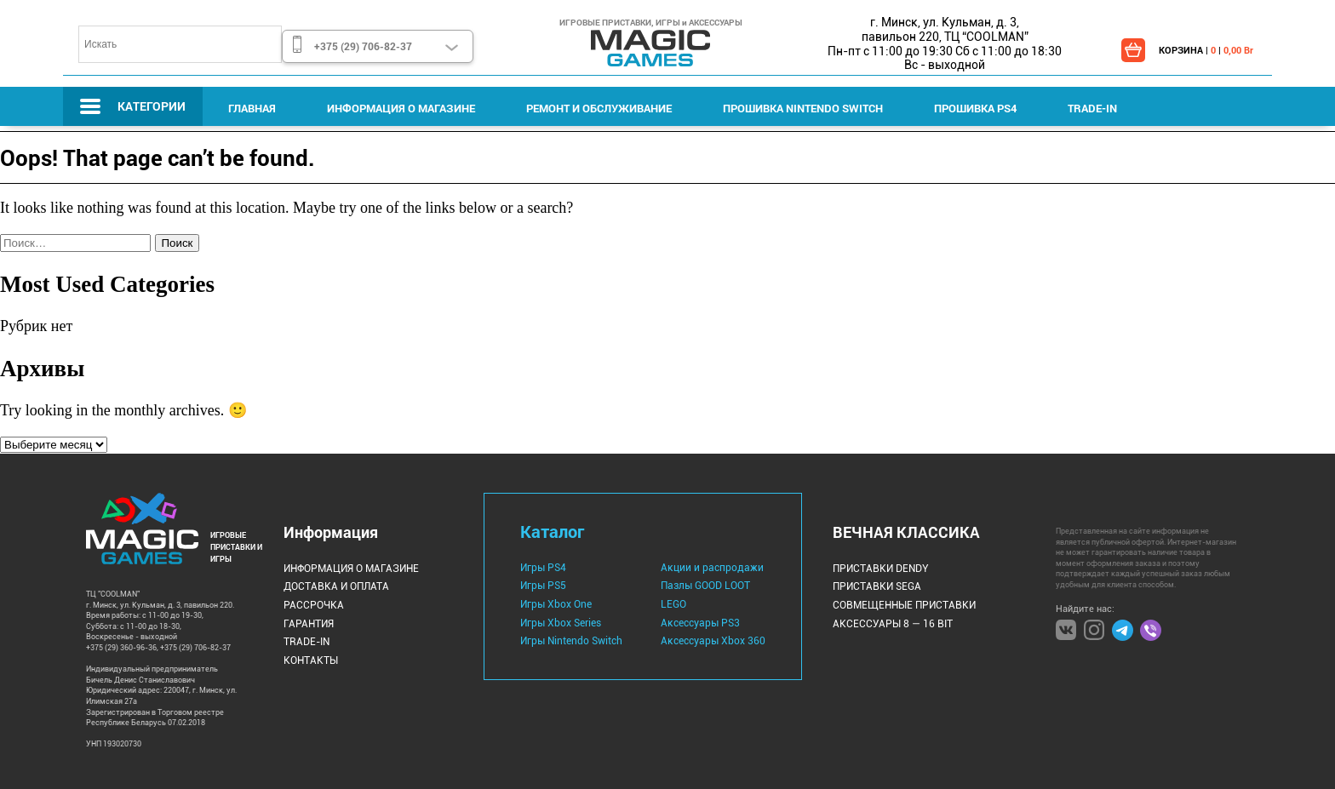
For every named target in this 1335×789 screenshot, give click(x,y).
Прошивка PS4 (975, 108)
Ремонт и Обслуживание (599, 108)
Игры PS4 (543, 568)
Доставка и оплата (336, 586)
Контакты (311, 660)
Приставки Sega (877, 586)
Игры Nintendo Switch (571, 641)
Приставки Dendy (881, 569)
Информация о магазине (401, 108)
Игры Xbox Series (560, 623)
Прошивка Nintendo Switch (803, 108)
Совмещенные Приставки (904, 605)
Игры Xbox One (556, 604)
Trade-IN (1092, 108)
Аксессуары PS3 (700, 623)
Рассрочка (314, 605)
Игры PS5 (543, 586)
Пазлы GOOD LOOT (705, 586)
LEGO (673, 604)
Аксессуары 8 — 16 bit (893, 624)
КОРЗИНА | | (1206, 49)
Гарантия (309, 624)
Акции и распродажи (712, 568)
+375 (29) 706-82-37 (363, 46)
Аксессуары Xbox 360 (713, 641)
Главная (252, 108)
